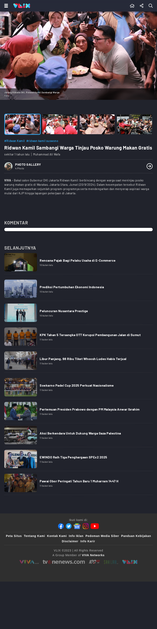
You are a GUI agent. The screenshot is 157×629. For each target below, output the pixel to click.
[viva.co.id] (29, 562)
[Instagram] (86, 526)
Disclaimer (70, 541)
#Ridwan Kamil (14, 141)
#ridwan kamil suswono (42, 141)
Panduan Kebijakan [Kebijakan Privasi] (136, 536)
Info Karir (87, 541)
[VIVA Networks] (93, 555)
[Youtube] (95, 526)
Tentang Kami (34, 536)
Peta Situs (14, 536)
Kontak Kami (57, 536)
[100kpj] (94, 562)
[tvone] (64, 562)
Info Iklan (76, 536)
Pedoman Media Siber (102, 536)
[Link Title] (78, 263)
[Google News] (77, 526)
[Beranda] (132, 5)
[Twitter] (69, 526)
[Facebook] (61, 526)
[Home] (22, 5)
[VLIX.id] (129, 562)
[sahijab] (111, 562)
